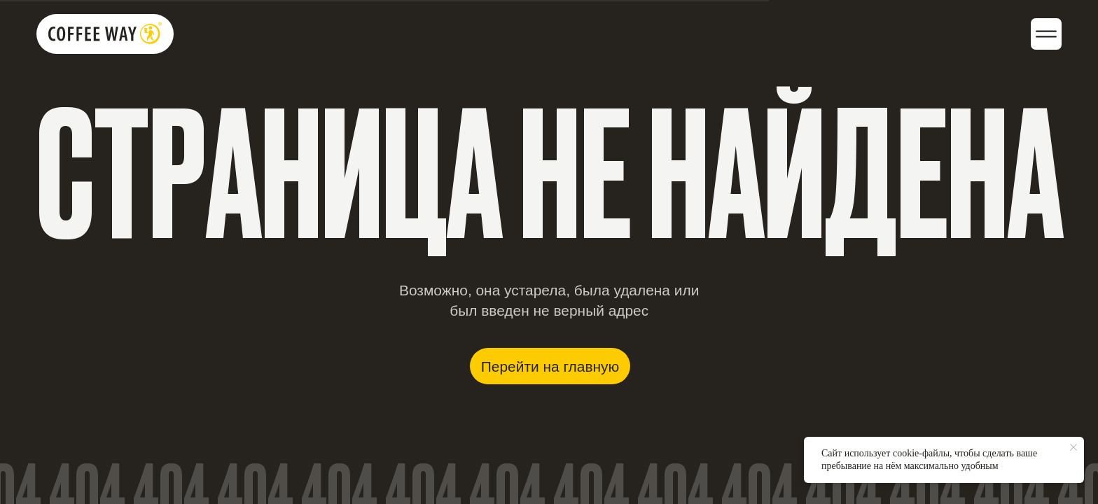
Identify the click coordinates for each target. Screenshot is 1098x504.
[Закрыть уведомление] (1073, 447)
